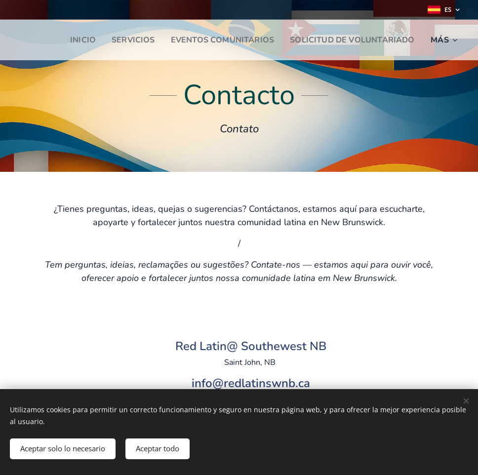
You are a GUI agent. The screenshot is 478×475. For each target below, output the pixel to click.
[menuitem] (68, 40)
